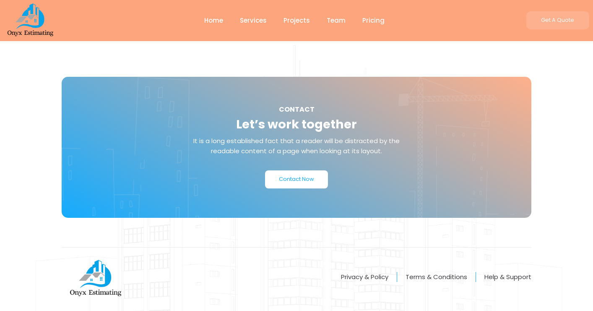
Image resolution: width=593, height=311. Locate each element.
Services (253, 20)
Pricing (373, 20)
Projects (296, 20)
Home (213, 20)
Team (336, 20)
